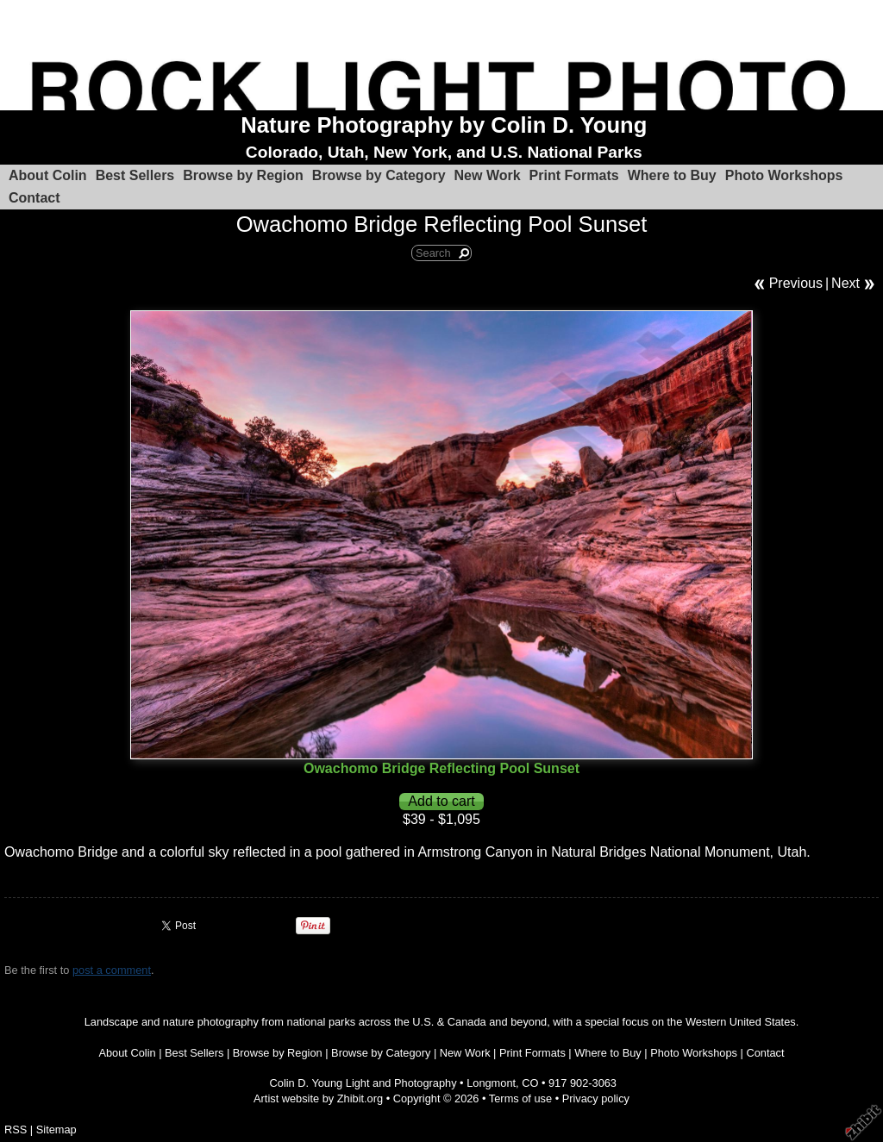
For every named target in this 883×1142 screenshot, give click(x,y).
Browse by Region (243, 175)
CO (530, 1082)
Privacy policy (595, 1098)
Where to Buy (672, 175)
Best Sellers (135, 175)
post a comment (111, 970)
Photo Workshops (784, 175)
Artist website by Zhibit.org (318, 1098)
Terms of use (520, 1098)
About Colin (48, 175)
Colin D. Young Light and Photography (363, 1082)
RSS (15, 1129)
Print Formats (574, 175)
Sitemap (56, 1129)
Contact (34, 197)
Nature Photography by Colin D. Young (444, 125)
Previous (796, 283)
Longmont (491, 1082)
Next (845, 283)
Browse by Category (379, 175)
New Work (487, 175)
